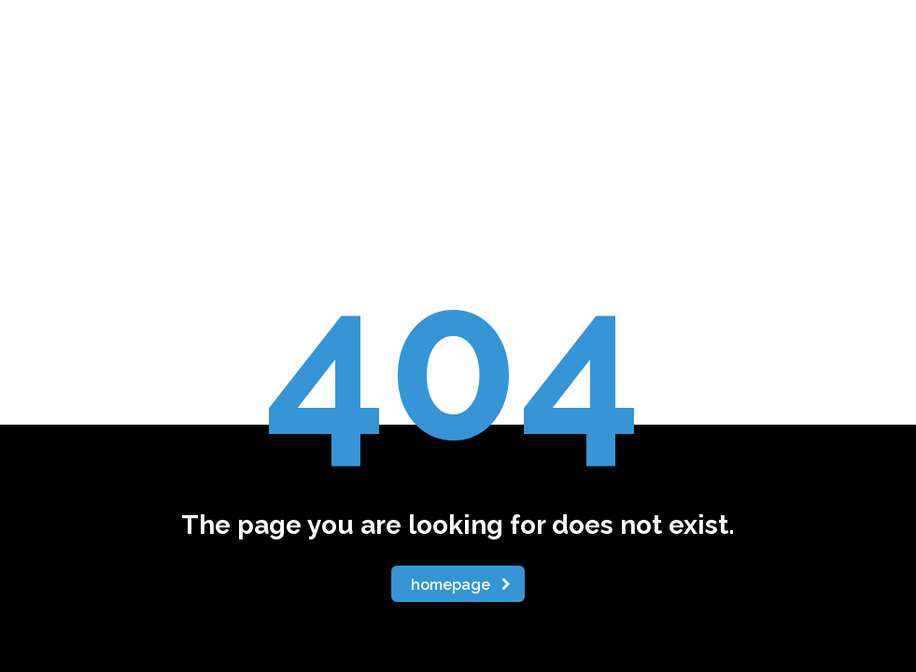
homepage (461, 585)
